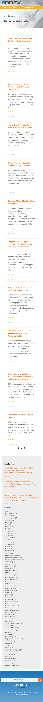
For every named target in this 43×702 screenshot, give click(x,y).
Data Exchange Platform (12, 557)
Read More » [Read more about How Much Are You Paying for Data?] (11, 439)
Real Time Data (9, 641)
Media (9, 540)
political (10, 634)
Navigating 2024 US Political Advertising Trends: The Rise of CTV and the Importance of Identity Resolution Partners (21, 497)
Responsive (8, 643)
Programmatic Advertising (12, 639)
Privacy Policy (34, 692)
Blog (6, 529)
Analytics (7, 515)
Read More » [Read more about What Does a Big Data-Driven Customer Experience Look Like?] (11, 71)
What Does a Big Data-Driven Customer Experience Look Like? (20, 41)
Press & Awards (12, 628)
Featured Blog (9, 586)
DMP (6, 573)
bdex (6, 524)
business (7, 546)
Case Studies (9, 551)
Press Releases (12, 630)
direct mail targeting (11, 570)
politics (7, 632)
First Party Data (9, 590)
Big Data (7, 526)
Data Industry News (13, 623)
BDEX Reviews (21, 687)
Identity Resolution (10, 597)
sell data (7, 647)
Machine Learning (10, 612)
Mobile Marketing (10, 617)
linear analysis (9, 608)
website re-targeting (11, 665)
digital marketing (10, 566)
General (7, 592)
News (6, 621)
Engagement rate (10, 579)
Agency (10, 531)
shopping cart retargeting (12, 650)
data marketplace (10, 562)
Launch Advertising (10, 606)
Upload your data (10, 7)
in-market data (9, 599)
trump (7, 656)
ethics (7, 581)
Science (7, 645)
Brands (10, 535)
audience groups (10, 518)
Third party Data (10, 654)
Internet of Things (10, 601)
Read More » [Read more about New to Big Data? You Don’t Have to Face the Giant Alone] (11, 150)
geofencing (8, 595)
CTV (11, 542)
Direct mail (8, 568)
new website (8, 619)
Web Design (8, 661)
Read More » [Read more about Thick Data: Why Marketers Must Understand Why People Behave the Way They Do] (11, 401)
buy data (7, 548)
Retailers (10, 544)
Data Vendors (9, 564)
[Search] (40, 680)
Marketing (8, 614)
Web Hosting (9, 663)
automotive (8, 520)
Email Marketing (10, 575)
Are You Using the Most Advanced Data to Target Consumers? (18, 86)
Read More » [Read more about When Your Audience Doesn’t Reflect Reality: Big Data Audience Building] (11, 361)
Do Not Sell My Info (21, 694)
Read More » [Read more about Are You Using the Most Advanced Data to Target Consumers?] (11, 112)
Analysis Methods (10, 513)
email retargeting (10, 577)
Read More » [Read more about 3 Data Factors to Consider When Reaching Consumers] (11, 188)
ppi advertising (9, 636)
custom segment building (12, 555)
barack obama (9, 522)
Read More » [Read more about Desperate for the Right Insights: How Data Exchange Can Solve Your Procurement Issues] (11, 274)
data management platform (13, 559)
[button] (39, 2)
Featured (10, 537)
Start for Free (29, 7)
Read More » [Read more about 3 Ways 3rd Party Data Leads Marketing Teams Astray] (11, 318)
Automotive (11, 533)
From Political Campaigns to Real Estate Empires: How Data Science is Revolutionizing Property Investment (19, 470)
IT (5, 603)
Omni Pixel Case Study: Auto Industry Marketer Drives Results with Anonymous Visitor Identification (20, 484)
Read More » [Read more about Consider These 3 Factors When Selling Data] (11, 228)
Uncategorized (9, 658)
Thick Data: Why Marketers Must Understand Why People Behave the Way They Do (20, 376)
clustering (8, 553)
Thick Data (8, 652)
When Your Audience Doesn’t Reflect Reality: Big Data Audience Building (20, 333)
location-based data (11, 610)
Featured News (9, 588)
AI (5, 511)
